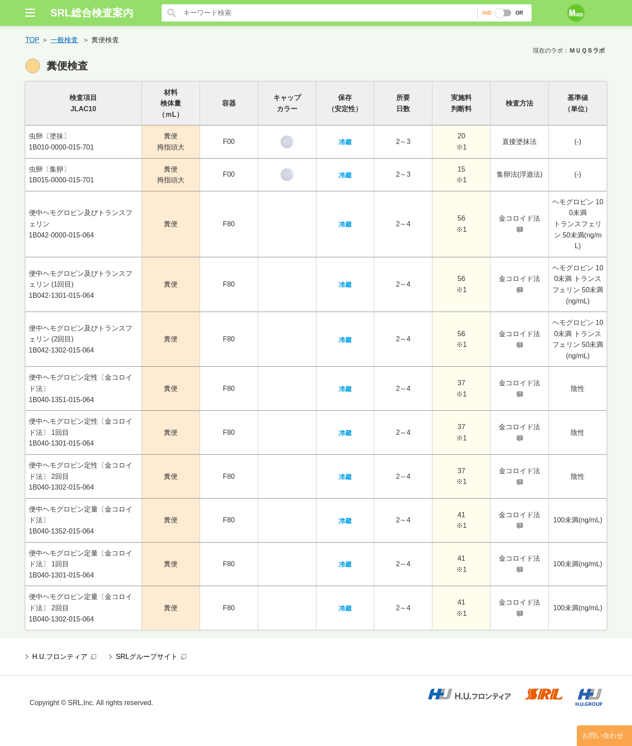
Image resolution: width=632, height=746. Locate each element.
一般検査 (64, 40)
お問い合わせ (602, 735)
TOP (32, 40)
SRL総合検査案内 (91, 13)
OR (519, 13)
